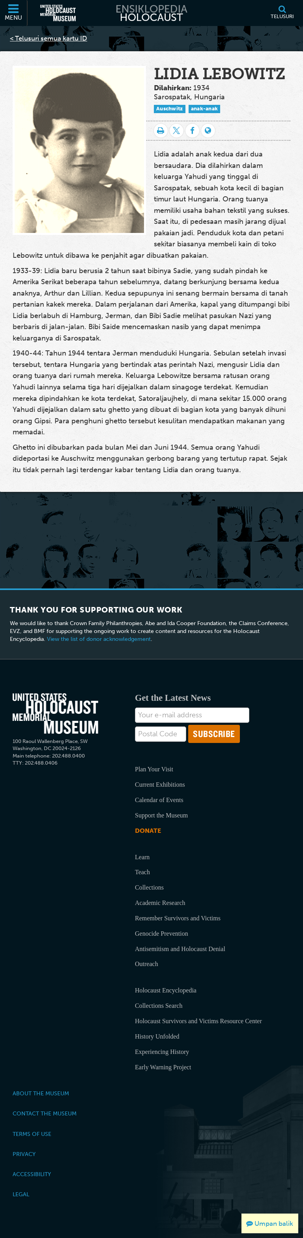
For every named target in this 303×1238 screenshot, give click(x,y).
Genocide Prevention (161, 933)
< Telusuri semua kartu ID (48, 38)
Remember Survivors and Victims (178, 918)
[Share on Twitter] (176, 131)
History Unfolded (157, 1036)
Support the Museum (161, 815)
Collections (149, 887)
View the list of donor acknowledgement (99, 639)
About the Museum (41, 1093)
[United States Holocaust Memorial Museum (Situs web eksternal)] (58, 13)
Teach (142, 872)
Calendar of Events (159, 800)
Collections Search (158, 1005)
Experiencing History (162, 1051)
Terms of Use (32, 1133)
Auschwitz (169, 109)
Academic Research (160, 902)
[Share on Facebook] (192, 131)
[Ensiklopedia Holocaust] (151, 13)
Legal (21, 1194)
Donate (148, 830)
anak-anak (204, 109)
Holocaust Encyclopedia (165, 990)
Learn (142, 857)
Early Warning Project (163, 1067)
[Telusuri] (282, 13)
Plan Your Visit (154, 769)
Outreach (146, 964)
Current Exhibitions (160, 784)
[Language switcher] (208, 131)
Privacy (24, 1154)
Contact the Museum (45, 1113)
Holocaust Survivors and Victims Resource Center (198, 1021)
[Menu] (14, 13)
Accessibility (32, 1174)
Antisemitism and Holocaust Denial (180, 949)
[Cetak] (161, 131)
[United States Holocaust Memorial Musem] (55, 713)
